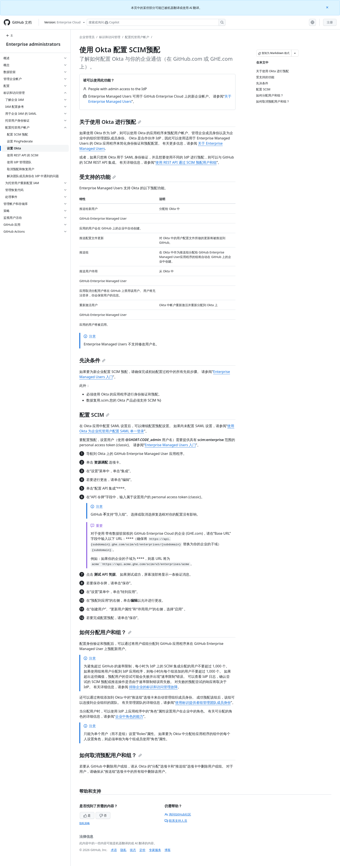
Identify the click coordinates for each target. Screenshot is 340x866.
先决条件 (92, 360)
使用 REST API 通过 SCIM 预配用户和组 (186, 162)
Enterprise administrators (33, 44)
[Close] (327, 7)
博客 (168, 850)
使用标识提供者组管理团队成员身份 (203, 702)
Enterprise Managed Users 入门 (170, 445)
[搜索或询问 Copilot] (156, 22)
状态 (133, 850)
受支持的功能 (97, 176)
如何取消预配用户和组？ (110, 755)
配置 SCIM (94, 414)
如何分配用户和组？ (105, 632)
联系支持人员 (176, 821)
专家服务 (155, 850)
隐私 (123, 850)
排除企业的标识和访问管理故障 (153, 687)
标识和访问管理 (109, 37)
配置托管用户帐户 (137, 37)
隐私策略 (84, 823)
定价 (142, 850)
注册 (330, 22)
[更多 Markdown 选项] (295, 53)
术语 (114, 850)
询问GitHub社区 (178, 814)
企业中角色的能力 (129, 716)
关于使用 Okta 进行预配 (110, 121)
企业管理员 (87, 37)
